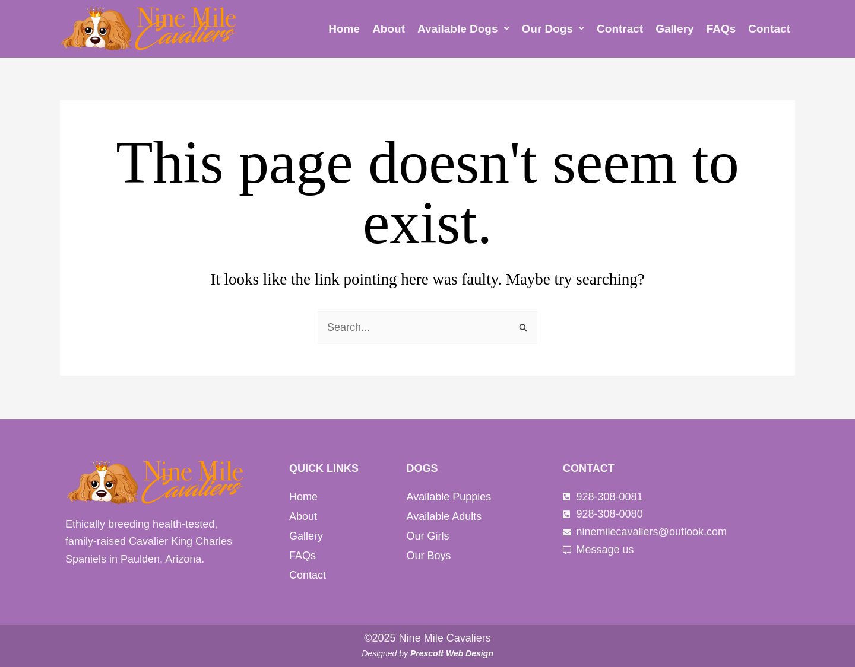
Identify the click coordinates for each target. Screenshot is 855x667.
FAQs (721, 29)
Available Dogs (463, 29)
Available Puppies (449, 497)
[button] (463, 28)
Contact (769, 29)
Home (344, 29)
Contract (620, 29)
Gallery (675, 29)
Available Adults (444, 516)
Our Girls (428, 536)
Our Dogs (553, 29)
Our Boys (429, 555)
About (388, 29)
